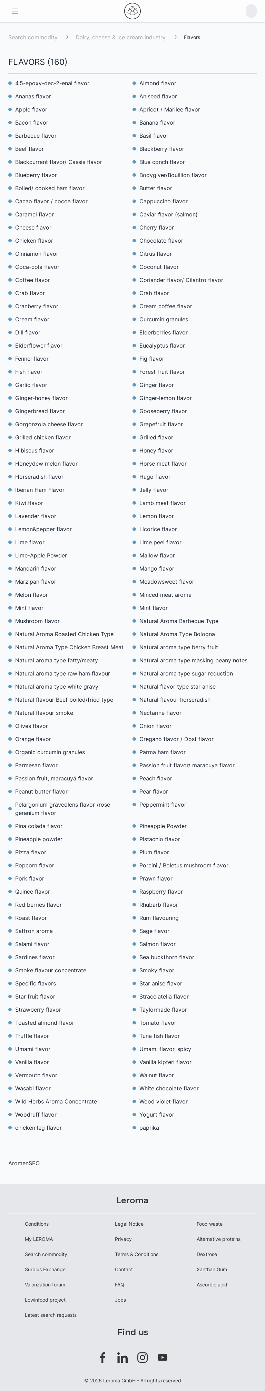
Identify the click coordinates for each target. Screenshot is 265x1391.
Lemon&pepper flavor (43, 529)
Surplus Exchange (45, 1269)
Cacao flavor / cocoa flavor (51, 201)
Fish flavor (28, 371)
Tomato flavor (157, 1022)
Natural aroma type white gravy (56, 686)
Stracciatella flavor (164, 996)
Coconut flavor (159, 266)
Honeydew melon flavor (46, 463)
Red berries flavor (38, 904)
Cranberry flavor (36, 306)
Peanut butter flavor (41, 791)
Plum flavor (154, 852)
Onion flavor (155, 725)
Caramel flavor (34, 214)
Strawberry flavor (38, 1009)
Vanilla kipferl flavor (165, 1062)
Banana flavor (157, 122)
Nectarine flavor (160, 712)
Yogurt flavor (156, 1114)
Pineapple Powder (163, 826)
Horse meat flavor (163, 463)
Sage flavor (154, 930)
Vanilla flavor (32, 1062)
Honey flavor (156, 450)
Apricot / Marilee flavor (169, 109)
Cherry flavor (156, 227)
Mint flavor (29, 607)
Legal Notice (129, 1224)
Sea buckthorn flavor (166, 957)
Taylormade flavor (163, 1009)
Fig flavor (151, 358)
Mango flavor (156, 568)
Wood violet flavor (163, 1101)
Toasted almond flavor (44, 1022)
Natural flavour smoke (44, 712)
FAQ (119, 1284)
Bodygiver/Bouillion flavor (173, 175)
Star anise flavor (160, 983)
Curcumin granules (163, 319)
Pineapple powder (38, 839)
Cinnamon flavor (36, 253)
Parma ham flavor (162, 752)
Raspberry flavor (161, 891)
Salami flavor (32, 944)
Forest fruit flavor (162, 371)
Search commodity (33, 37)
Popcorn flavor (34, 865)
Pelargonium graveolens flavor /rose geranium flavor (62, 808)
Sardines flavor (35, 957)
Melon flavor (31, 594)
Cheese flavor (33, 227)
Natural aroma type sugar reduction (186, 673)
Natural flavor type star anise (177, 686)
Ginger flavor (156, 384)
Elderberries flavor (163, 332)
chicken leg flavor (38, 1127)
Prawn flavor (156, 878)
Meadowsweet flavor (166, 581)
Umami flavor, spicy (165, 1048)
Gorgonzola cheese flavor (49, 424)
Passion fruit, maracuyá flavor (54, 778)
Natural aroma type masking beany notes (193, 660)
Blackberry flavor (161, 148)
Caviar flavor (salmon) (168, 214)
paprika (149, 1127)
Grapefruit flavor (161, 424)
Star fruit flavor (35, 996)
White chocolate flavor (169, 1088)
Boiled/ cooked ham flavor (50, 188)
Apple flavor (31, 109)
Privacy (123, 1239)
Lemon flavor (156, 516)
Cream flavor (32, 319)
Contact (124, 1269)
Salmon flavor (157, 944)
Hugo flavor (154, 476)
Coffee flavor (32, 279)
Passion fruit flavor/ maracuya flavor (187, 765)
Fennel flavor (32, 358)
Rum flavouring (159, 917)
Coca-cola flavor (37, 266)
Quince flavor (32, 891)
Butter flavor (155, 188)
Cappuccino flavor (163, 201)
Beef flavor (29, 148)
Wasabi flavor (33, 1088)
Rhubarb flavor (158, 904)
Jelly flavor (153, 489)
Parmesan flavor (36, 765)
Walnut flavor (156, 1075)
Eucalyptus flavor (162, 345)
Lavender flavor (35, 516)
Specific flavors (35, 983)
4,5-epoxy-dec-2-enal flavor (52, 83)
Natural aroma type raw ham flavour (62, 673)
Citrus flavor (155, 253)
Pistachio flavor (159, 839)
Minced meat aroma (165, 594)
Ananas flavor (33, 96)
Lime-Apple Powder (41, 555)
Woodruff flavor (36, 1114)
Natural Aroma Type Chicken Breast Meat (69, 647)
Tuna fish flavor (159, 1035)
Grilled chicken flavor (43, 437)
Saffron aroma (34, 930)
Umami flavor (32, 1048)
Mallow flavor (157, 555)
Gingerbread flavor (40, 411)
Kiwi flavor (29, 502)
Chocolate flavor (161, 240)
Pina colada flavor (38, 826)
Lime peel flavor (160, 542)
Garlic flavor (31, 384)
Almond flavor (157, 83)
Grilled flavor (156, 437)
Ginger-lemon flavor (165, 398)
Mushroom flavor (37, 620)
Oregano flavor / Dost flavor (176, 739)
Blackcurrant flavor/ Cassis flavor (58, 161)
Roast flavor (31, 917)
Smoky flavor (156, 970)
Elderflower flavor (38, 345)
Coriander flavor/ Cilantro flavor (181, 279)
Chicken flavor (34, 240)
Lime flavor (30, 542)
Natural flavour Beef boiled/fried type (64, 699)
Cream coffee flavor (165, 306)
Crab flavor (30, 293)
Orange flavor (33, 739)
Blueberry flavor (36, 175)
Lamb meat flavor (162, 502)
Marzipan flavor (35, 581)
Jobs (120, 1300)
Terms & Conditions (136, 1254)
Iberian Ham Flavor (40, 489)
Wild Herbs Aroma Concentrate (56, 1101)
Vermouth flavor (36, 1075)
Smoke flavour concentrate (50, 970)
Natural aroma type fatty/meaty (56, 660)
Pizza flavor (30, 852)
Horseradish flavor (39, 476)
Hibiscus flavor (34, 450)
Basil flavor (153, 135)
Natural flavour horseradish (174, 699)
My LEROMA (39, 1239)
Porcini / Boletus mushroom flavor (183, 865)
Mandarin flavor (35, 568)
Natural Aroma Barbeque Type (178, 620)
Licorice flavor (158, 529)
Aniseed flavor (158, 96)
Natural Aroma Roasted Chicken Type (64, 634)
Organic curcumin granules (50, 752)
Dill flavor (27, 332)
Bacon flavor (31, 122)
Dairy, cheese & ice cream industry (121, 37)
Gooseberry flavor (163, 411)
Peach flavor (155, 778)
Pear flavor (153, 791)
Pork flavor (29, 878)
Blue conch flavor (162, 161)
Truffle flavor (32, 1035)
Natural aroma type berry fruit (178, 647)
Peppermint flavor (162, 804)
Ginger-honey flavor (41, 398)
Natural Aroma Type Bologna (177, 634)
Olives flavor (31, 725)
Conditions (37, 1224)
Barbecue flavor (36, 135)
